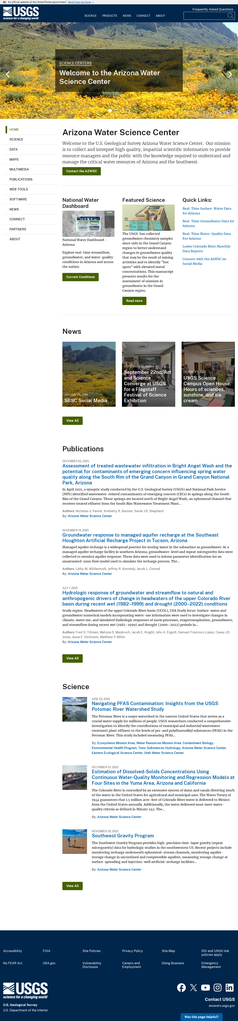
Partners (17, 229)
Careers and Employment (131, 965)
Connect (143, 15)
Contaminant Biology (198, 743)
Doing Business (173, 963)
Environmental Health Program (114, 748)
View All (72, 421)
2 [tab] (116, 111)
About (160, 15)
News (127, 15)
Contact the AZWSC (81, 171)
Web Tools (18, 189)
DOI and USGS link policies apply (215, 953)
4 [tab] (128, 111)
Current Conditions (80, 277)
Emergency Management (211, 965)
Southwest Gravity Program (123, 835)
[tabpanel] (119, 70)
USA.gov (49, 963)
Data (13, 149)
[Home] (21, 19)
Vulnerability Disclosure (91, 965)
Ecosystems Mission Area (116, 743)
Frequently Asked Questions (212, 9)
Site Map (168, 951)
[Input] (209, 16)
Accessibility (12, 951)
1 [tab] (110, 111)
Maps (14, 159)
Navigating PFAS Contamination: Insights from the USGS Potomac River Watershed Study (155, 706)
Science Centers (75, 63)
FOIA (46, 951)
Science (90, 15)
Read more (134, 301)
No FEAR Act (12, 963)
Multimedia (19, 169)
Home (14, 129)
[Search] (231, 16)
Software (18, 199)
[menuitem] (90, 13)
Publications (21, 179)
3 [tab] (122, 111)
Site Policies (91, 951)
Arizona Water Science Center (90, 516)
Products (109, 15)
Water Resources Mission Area (158, 743)
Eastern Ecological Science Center (117, 753)
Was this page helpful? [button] (202, 1017)
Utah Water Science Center (164, 753)
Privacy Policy (132, 951)
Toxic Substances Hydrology (159, 748)
